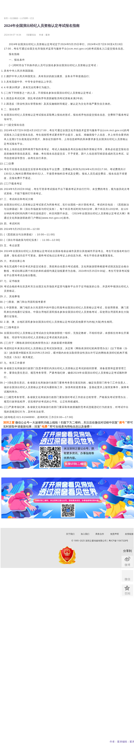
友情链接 (129, 533)
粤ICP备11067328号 (118, 540)
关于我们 (70, 533)
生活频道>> (15, 18)
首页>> (7, 18)
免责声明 (114, 533)
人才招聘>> (25, 18)
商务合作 (99, 533)
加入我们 (85, 533)
